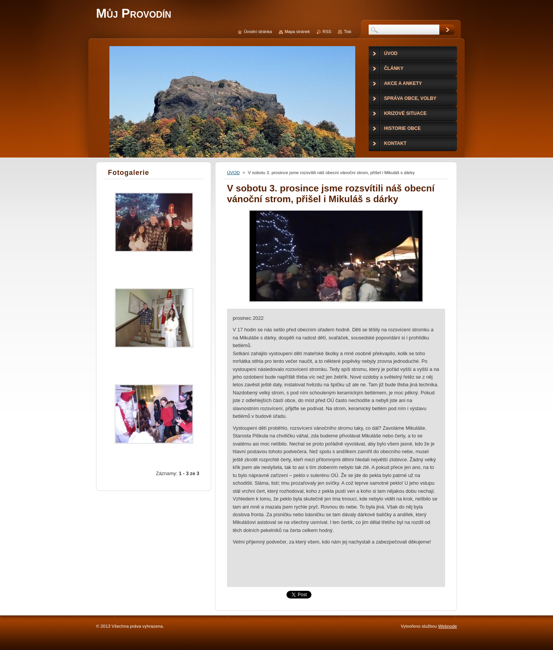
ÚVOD (233, 172)
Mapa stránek (297, 31)
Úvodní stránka (258, 31)
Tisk (347, 31)
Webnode (447, 626)
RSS (327, 31)
